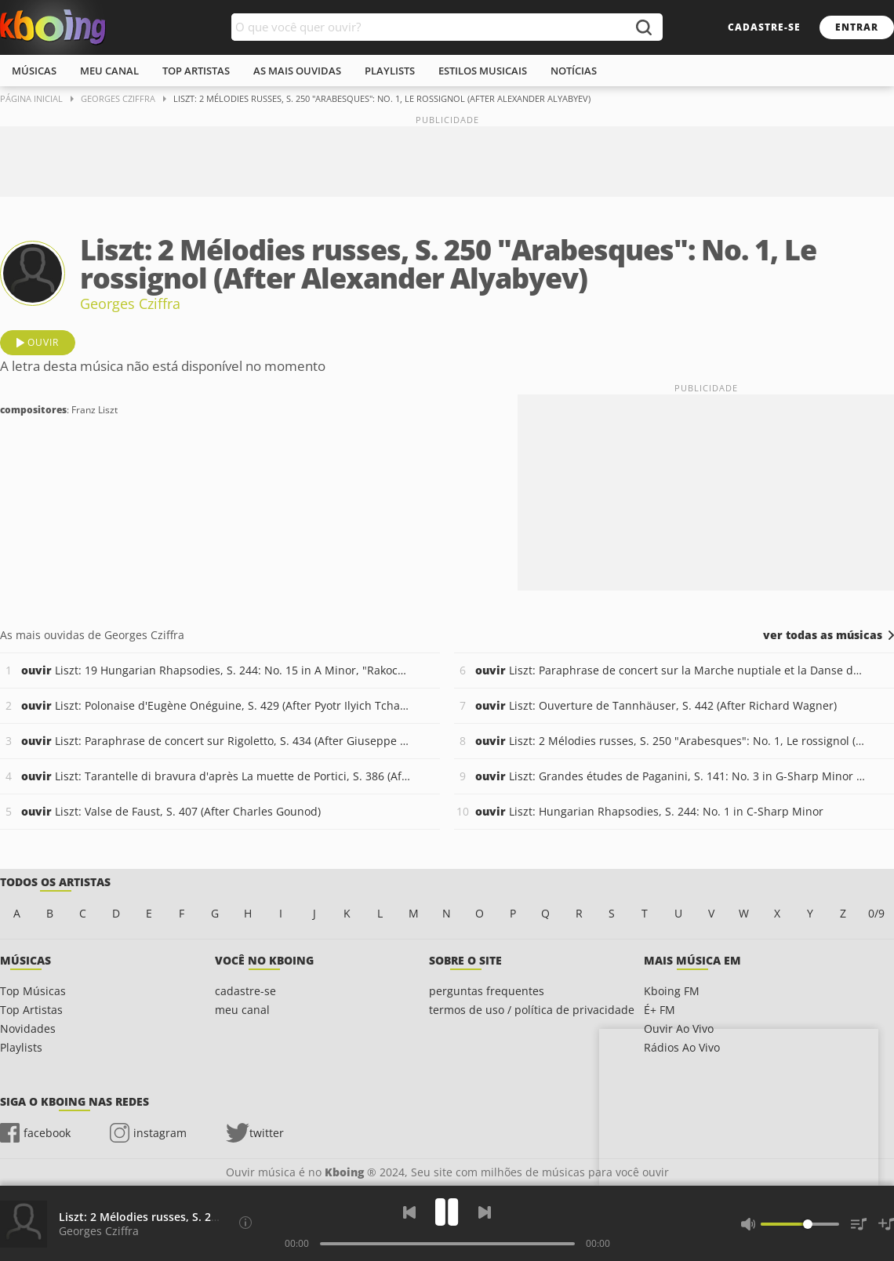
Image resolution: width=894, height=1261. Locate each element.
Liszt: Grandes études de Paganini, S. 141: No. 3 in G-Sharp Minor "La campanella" (670, 776)
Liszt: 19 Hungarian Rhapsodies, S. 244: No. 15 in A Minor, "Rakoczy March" (216, 670)
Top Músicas (33, 990)
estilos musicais (482, 71)
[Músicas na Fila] (859, 1224)
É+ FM (659, 1009)
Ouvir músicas (53, 27)
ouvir (43, 342)
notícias (574, 71)
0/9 (876, 913)
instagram (160, 1132)
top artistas (196, 71)
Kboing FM (672, 990)
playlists (390, 71)
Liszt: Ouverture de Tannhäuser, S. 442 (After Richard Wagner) (656, 705)
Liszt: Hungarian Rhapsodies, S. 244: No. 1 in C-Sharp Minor (649, 811)
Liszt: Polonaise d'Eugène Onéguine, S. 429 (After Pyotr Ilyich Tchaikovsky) (216, 705)
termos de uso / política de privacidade (531, 1009)
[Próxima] (484, 1212)
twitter (266, 1132)
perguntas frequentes (486, 990)
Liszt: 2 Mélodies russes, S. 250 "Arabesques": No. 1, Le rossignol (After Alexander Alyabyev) (670, 740)
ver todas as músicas (822, 635)
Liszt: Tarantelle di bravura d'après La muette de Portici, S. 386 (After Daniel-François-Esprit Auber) (216, 776)
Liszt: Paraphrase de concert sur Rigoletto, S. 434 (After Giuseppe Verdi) (216, 740)
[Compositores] (245, 1222)
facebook (47, 1132)
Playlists (21, 1047)
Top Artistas (31, 1009)
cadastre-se (764, 27)
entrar (856, 27)
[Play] (447, 1212)
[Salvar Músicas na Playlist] (886, 1224)
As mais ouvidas (297, 71)
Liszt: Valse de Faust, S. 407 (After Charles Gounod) (171, 811)
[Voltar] (409, 1212)
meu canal (109, 71)
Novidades (28, 1028)
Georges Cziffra (130, 303)
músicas (34, 71)
